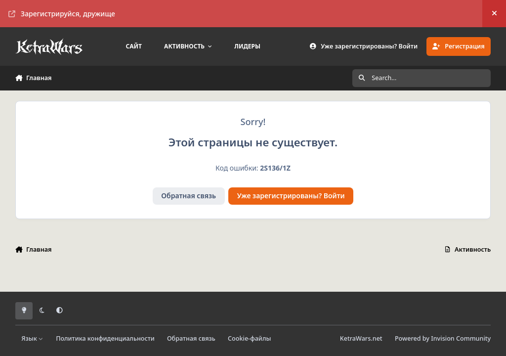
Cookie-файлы (249, 338)
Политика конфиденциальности (105, 338)
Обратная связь (188, 195)
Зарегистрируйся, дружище (61, 13)
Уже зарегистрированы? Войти (291, 195)
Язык (32, 338)
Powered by (443, 338)
